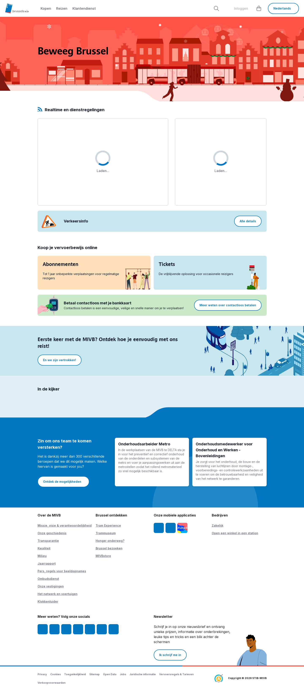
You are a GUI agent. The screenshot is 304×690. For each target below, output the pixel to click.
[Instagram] (54, 629)
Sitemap (94, 674)
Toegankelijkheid (75, 674)
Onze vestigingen (51, 586)
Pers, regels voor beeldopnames (62, 571)
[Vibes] (102, 629)
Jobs (123, 674)
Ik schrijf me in (170, 655)
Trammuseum (106, 533)
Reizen (61, 8)
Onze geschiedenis (52, 533)
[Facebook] (43, 629)
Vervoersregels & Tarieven (176, 674)
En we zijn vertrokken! (59, 360)
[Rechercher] (216, 8)
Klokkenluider (48, 601)
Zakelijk (217, 525)
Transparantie (48, 540)
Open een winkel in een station (235, 533)
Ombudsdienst (48, 578)
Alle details (248, 221)
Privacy (42, 674)
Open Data (109, 674)
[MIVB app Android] (171, 528)
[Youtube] (66, 629)
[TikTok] (90, 629)
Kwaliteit (44, 548)
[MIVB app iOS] (159, 528)
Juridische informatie (142, 674)
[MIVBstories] (114, 629)
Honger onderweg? (110, 540)
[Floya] (182, 528)
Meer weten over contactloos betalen (228, 305)
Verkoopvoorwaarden (51, 682)
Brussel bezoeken (109, 548)
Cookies (55, 674)
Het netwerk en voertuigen (57, 594)
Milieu (42, 556)
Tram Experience (108, 525)
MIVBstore (103, 556)
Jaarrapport (47, 563)
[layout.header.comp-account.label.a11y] (238, 8)
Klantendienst (84, 8)
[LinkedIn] (78, 629)
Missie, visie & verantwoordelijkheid (65, 525)
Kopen (46, 8)
